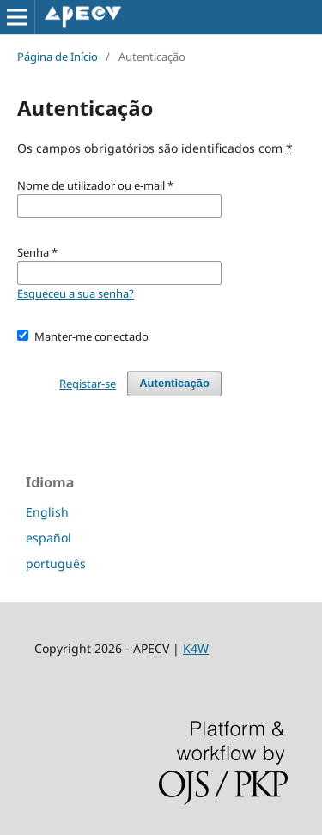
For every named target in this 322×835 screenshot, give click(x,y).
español (48, 537)
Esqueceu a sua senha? (75, 293)
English (47, 512)
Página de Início (57, 56)
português (56, 563)
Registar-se (87, 383)
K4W (196, 648)
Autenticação (174, 383)
